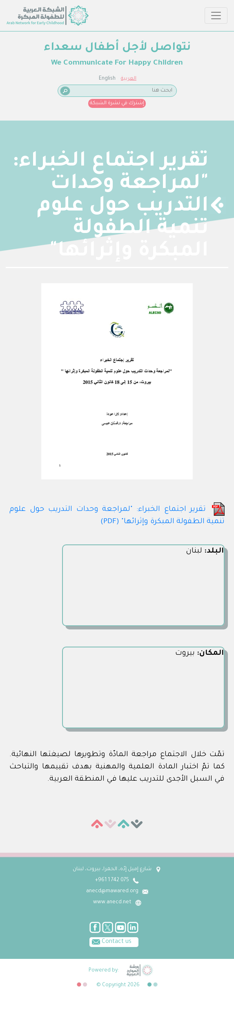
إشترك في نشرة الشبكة (117, 103)
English (107, 79)
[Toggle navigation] (216, 15)
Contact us (110, 941)
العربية (128, 79)
